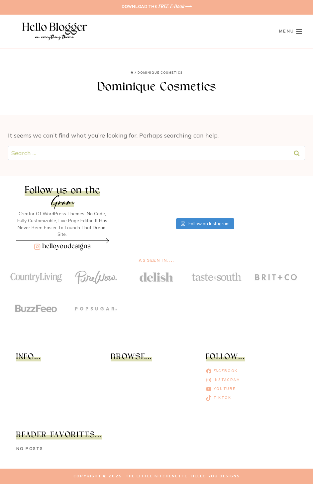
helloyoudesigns (66, 246)
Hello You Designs (215, 476)
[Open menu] (290, 31)
